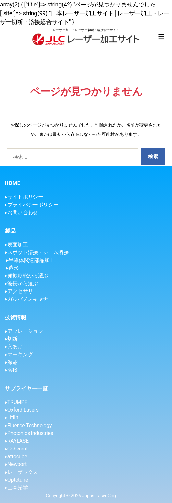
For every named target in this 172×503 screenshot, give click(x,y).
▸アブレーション (24, 331)
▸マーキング (19, 354)
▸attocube (16, 456)
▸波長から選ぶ (21, 283)
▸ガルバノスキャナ (26, 299)
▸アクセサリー (21, 291)
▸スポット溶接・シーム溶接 (37, 252)
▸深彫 (11, 362)
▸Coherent (16, 449)
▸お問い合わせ (21, 212)
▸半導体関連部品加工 (30, 260)
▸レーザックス (21, 472)
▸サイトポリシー (24, 197)
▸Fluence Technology (28, 425)
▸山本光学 (16, 488)
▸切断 (11, 339)
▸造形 (12, 268)
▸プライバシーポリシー (31, 205)
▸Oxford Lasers (22, 410)
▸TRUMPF (16, 402)
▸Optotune (16, 480)
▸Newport (16, 464)
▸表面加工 (16, 244)
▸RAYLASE (17, 441)
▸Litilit (11, 418)
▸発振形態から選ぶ (26, 276)
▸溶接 (11, 370)
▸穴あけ (14, 347)
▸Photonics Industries (29, 433)
